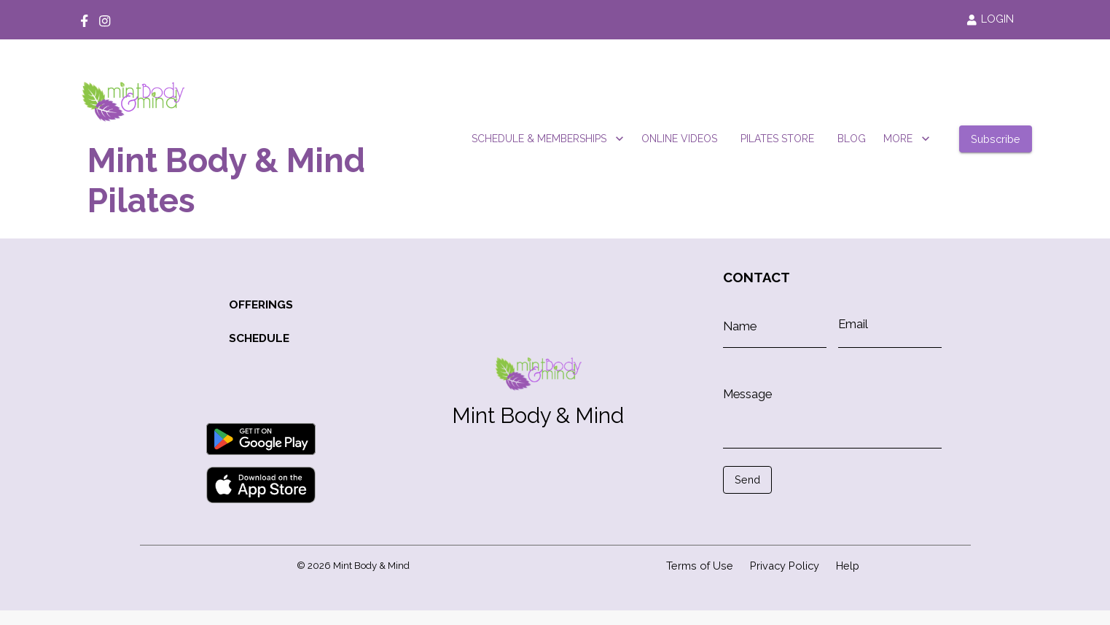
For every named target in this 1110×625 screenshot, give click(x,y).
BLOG (852, 138)
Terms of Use (699, 565)
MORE (907, 138)
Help (847, 565)
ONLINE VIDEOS (679, 138)
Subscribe (995, 138)
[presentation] (788, 515)
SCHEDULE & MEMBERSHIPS (548, 138)
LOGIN (990, 18)
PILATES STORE (777, 138)
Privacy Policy (784, 565)
